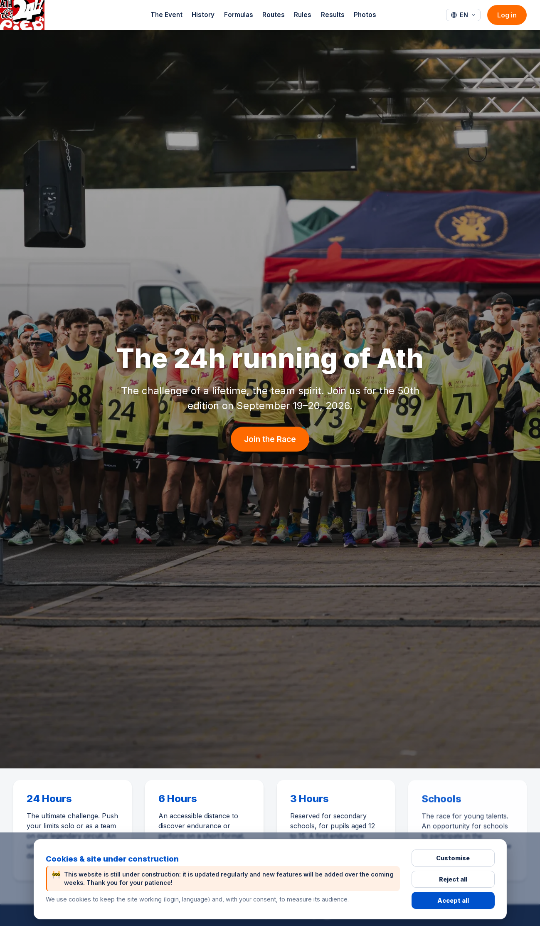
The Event (166, 15)
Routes (273, 15)
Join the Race (270, 439)
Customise (453, 858)
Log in (507, 15)
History (203, 15)
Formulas (238, 15)
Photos (365, 15)
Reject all (453, 879)
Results (333, 15)
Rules (302, 15)
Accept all (453, 900)
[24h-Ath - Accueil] (22, 15)
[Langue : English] (463, 15)
